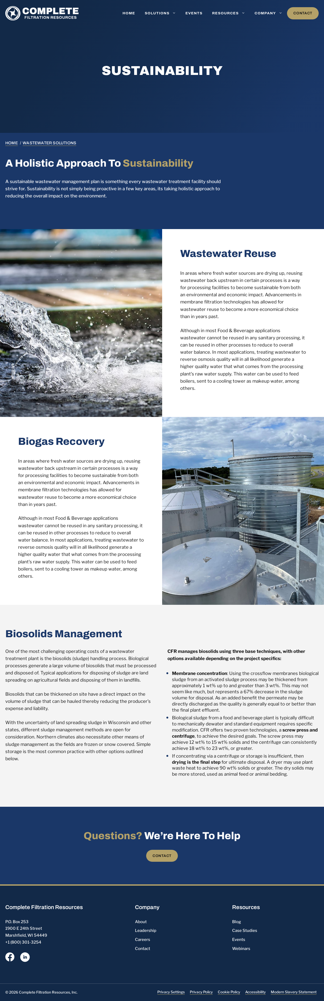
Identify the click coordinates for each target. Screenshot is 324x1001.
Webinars (241, 948)
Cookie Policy (229, 992)
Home (128, 13)
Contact (302, 13)
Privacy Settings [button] (171, 992)
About (141, 921)
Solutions (163, 13)
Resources (231, 13)
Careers (142, 939)
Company (271, 13)
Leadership (145, 930)
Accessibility (255, 992)
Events (193, 13)
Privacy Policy (201, 992)
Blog (236, 921)
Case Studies (244, 930)
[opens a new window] (10, 958)
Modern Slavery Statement (294, 992)
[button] (175, 13)
